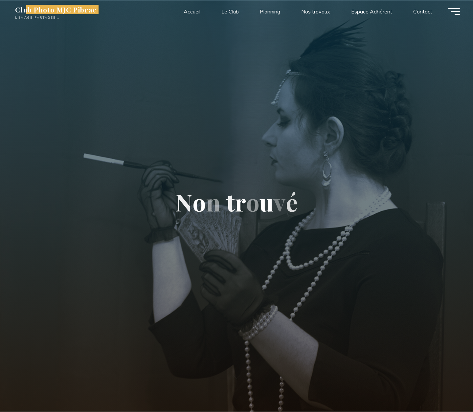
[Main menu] (454, 11)
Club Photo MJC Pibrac (56, 9)
